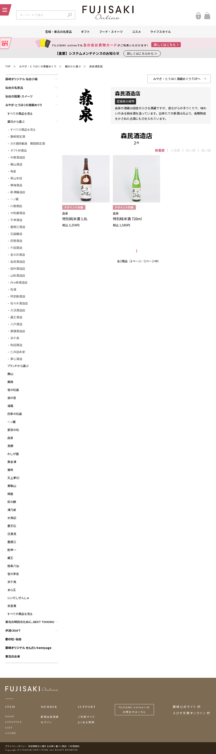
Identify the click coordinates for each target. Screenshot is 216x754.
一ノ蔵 (14, 199)
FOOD (9, 716)
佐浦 (13, 289)
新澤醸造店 (17, 192)
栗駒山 (11, 486)
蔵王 (10, 558)
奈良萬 (11, 606)
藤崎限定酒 (17, 136)
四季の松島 (14, 414)
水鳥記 (11, 518)
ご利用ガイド (86, 716)
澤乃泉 (11, 510)
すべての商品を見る (20, 113)
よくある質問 (86, 722)
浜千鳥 (14, 338)
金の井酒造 (17, 254)
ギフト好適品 (18, 150)
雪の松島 (13, 390)
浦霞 (10, 406)
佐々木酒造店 (19, 303)
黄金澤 (11, 462)
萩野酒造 (16, 241)
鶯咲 (10, 470)
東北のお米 (12, 656)
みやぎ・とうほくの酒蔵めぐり (37, 66)
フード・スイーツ (111, 31)
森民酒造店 (96, 66)
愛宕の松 (13, 430)
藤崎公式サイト (184, 707)
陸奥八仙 (13, 566)
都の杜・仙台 (13, 639)
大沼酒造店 (17, 310)
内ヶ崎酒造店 (18, 282)
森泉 (10, 438)
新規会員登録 (50, 716)
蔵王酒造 (16, 317)
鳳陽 (10, 382)
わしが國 (13, 454)
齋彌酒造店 (17, 331)
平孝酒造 (16, 220)
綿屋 (10, 494)
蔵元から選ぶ (73, 66)
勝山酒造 (16, 164)
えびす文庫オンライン (189, 713)
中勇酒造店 (17, 157)
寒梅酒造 (16, 185)
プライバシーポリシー (16, 746)
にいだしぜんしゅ (18, 598)
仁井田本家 (17, 352)
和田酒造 (16, 345)
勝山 (10, 374)
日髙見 (11, 534)
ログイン (46, 722)
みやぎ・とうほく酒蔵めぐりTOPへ (177, 79)
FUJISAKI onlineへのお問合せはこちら (134, 709)
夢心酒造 (16, 359)
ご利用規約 (74, 746)
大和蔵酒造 (17, 213)
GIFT (9, 727)
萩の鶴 (11, 502)
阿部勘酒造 (17, 296)
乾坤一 (11, 550)
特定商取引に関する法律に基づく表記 (47, 746)
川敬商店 (16, 206)
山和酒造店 (17, 275)
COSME (10, 733)
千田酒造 (16, 248)
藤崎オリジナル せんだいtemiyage (28, 648)
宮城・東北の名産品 (58, 31)
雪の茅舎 (13, 574)
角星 (13, 171)
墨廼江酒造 (17, 227)
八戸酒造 (16, 324)
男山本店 (16, 178)
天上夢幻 (13, 478)
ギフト (85, 31)
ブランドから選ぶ (17, 366)
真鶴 (10, 446)
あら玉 (11, 590)
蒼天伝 (11, 526)
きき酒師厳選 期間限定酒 (27, 143)
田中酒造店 (17, 268)
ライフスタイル (160, 31)
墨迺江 (11, 542)
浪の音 (11, 398)
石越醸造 (16, 234)
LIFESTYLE (13, 722)
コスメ (136, 31)
